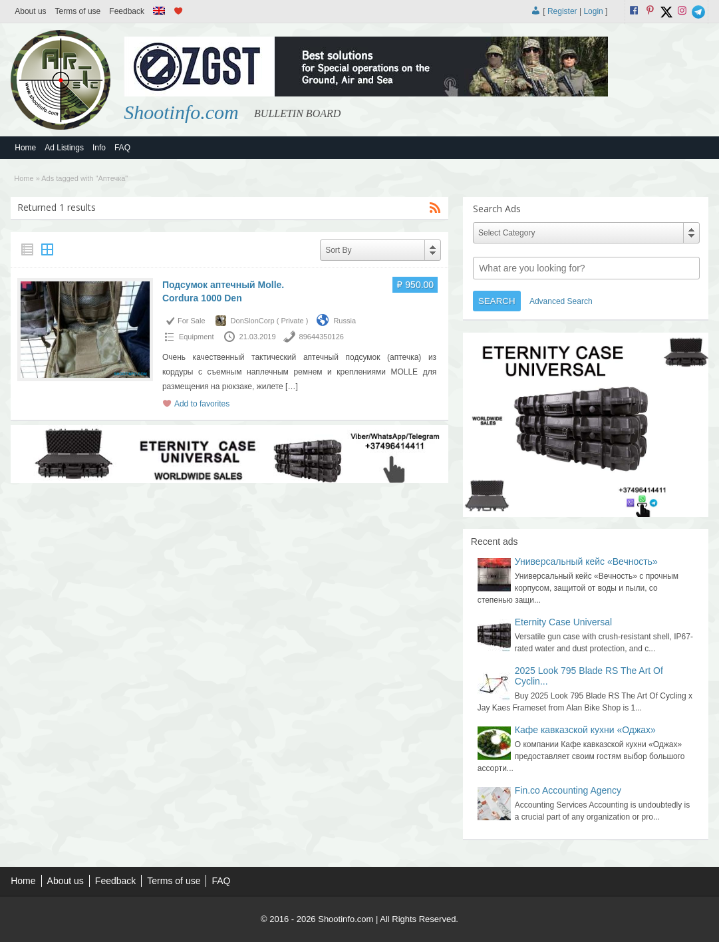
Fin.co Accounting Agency (568, 790)
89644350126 (321, 337)
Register (562, 11)
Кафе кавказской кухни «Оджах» (585, 729)
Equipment (196, 337)
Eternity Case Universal (563, 622)
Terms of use (78, 11)
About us (30, 11)
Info (99, 147)
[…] (291, 386)
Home (25, 147)
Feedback (126, 11)
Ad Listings (64, 147)
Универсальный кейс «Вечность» (586, 561)
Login (593, 11)
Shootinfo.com (181, 112)
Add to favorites (201, 403)
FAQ (122, 147)
